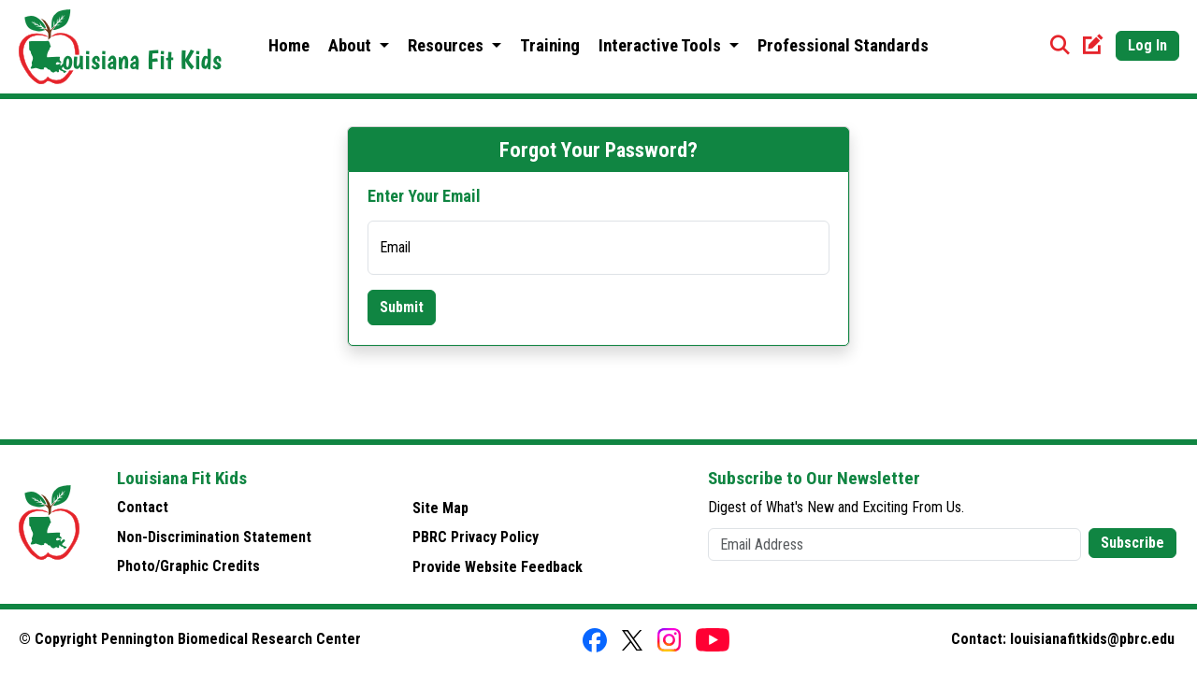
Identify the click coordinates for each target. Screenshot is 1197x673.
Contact (142, 507)
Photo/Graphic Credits (188, 566)
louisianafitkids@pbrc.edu (1092, 639)
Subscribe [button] (1132, 542)
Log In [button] (1147, 45)
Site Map (440, 508)
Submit (402, 307)
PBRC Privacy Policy (475, 537)
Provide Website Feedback (497, 567)
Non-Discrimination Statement (214, 537)
